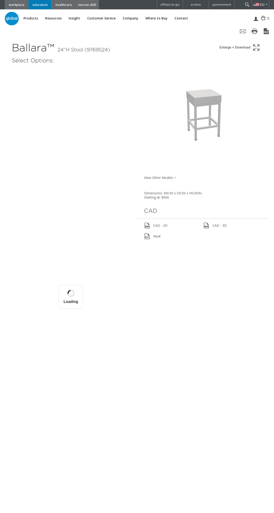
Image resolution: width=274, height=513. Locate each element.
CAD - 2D (156, 226)
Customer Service (101, 18)
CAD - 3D (215, 226)
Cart (264, 21)
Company (130, 18)
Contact (181, 18)
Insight (74, 18)
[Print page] (254, 31)
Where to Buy (156, 18)
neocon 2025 (87, 5)
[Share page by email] (243, 31)
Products (30, 18)
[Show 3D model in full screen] (240, 47)
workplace (16, 5)
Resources (53, 18)
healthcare (63, 5)
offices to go (169, 4)
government (221, 4)
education (40, 5)
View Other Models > (160, 177)
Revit (152, 236)
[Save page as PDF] (266, 31)
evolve (196, 4)
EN (262, 4)
